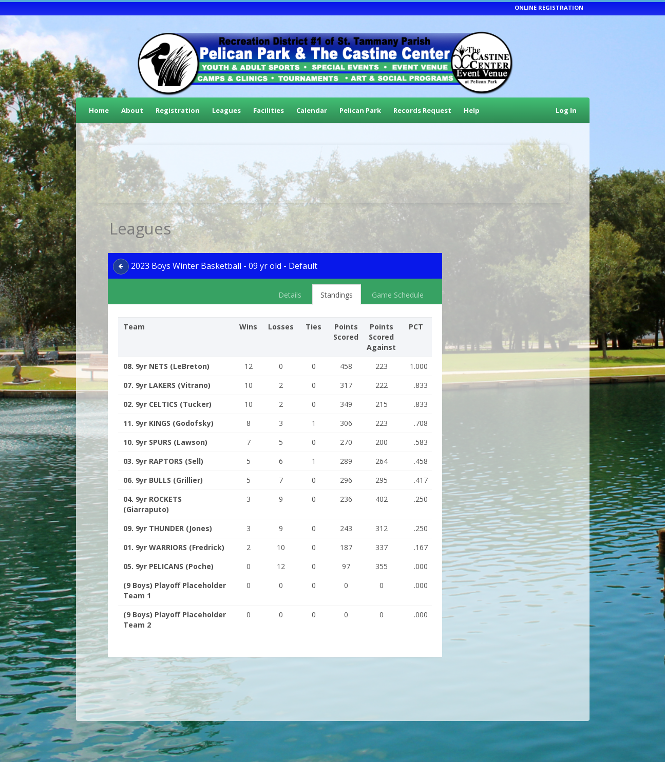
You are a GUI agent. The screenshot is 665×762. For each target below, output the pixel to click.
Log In (566, 110)
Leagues (226, 110)
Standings (336, 295)
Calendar (311, 110)
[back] (121, 267)
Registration (178, 110)
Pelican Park (360, 110)
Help (472, 110)
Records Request (422, 110)
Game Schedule (398, 295)
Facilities (268, 110)
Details (289, 295)
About (132, 110)
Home (99, 110)
